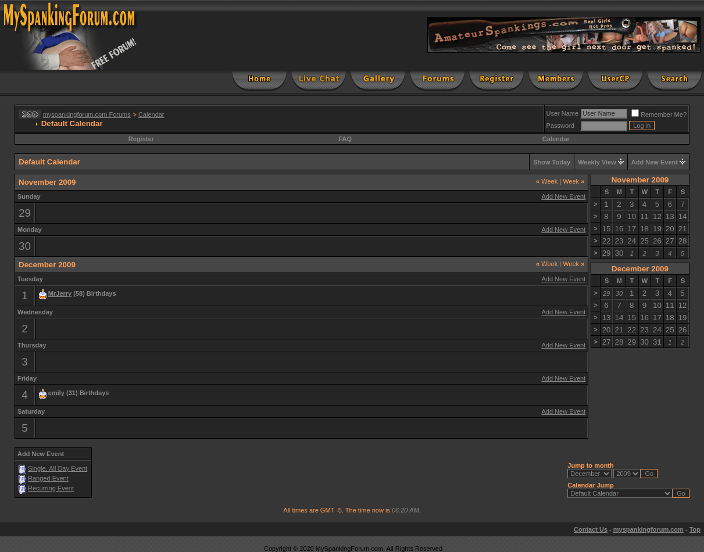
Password (560, 125)
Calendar (151, 114)
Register (141, 138)
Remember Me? (659, 114)
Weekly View (597, 162)
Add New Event (654, 162)
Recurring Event (51, 488)
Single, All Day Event (57, 468)
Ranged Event (48, 478)
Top (695, 529)
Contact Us (590, 529)
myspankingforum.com (648, 529)
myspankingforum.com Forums (87, 114)
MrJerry (60, 293)
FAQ (345, 138)
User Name (562, 113)
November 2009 (640, 179)
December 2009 (640, 268)
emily (56, 392)
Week (547, 181)
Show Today (551, 162)
